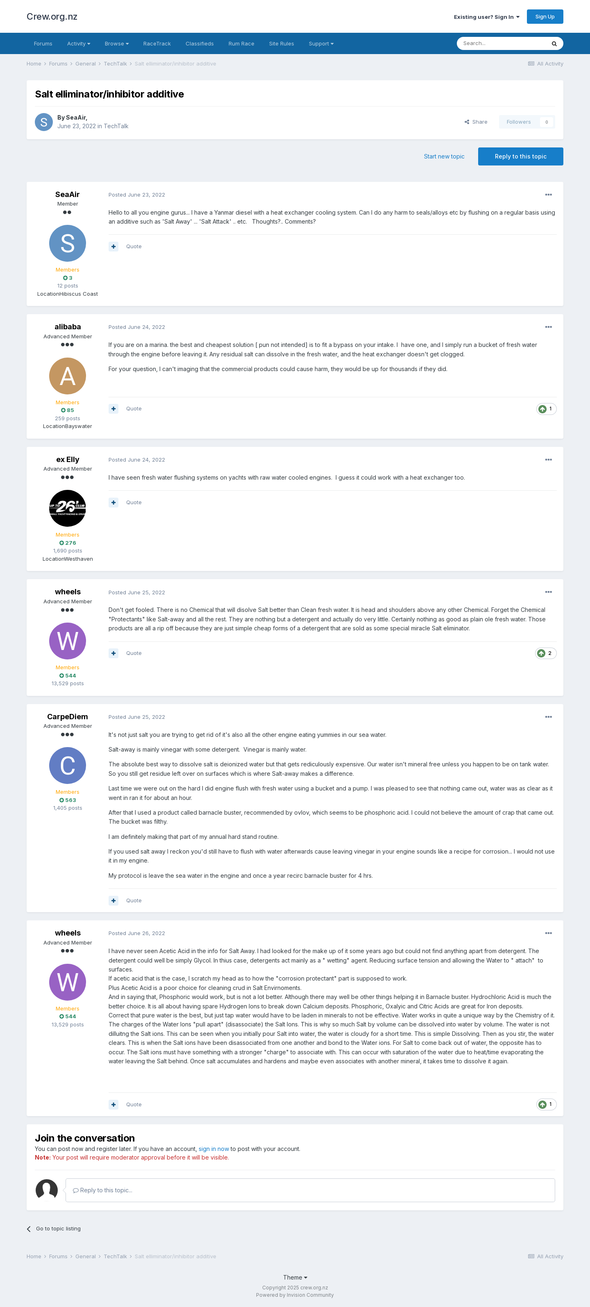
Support (321, 43)
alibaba (67, 326)
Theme (295, 1277)
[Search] (501, 43)
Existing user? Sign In (487, 17)
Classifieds (200, 43)
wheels (68, 591)
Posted (137, 194)
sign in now (214, 1148)
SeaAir (76, 117)
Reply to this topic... (102, 1190)
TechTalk (116, 125)
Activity (78, 43)
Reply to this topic (521, 156)
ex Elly (67, 459)
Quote (134, 246)
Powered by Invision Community (295, 1295)
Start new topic (444, 156)
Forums (43, 43)
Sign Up (545, 16)
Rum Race (241, 43)
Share (476, 121)
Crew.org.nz (52, 16)
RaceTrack (157, 43)
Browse (117, 43)
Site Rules (281, 43)
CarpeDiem (67, 716)
